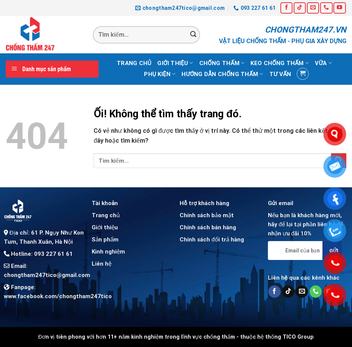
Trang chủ (134, 63)
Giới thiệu (175, 63)
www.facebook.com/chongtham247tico (58, 296)
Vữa (323, 63)
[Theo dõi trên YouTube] (339, 7)
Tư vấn (280, 74)
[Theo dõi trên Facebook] (286, 7)
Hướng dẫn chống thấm (222, 74)
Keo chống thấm (279, 63)
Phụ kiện (159, 74)
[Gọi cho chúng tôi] (326, 7)
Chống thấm (222, 63)
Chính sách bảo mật (207, 215)
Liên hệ (101, 263)
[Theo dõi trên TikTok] (300, 7)
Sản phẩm (105, 239)
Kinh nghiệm (108, 251)
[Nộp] (193, 34)
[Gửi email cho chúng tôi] (313, 7)
